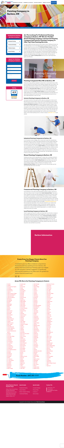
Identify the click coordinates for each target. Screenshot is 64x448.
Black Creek (49, 337)
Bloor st (48, 334)
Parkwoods (22, 316)
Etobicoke (35, 352)
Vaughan (9, 321)
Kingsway (35, 300)
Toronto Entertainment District (11, 331)
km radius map (15, 242)
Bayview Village (50, 347)
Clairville (48, 306)
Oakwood (22, 326)
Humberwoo (36, 317)
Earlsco (35, 365)
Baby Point (49, 353)
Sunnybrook (9, 353)
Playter (21, 312)
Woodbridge (9, 300)
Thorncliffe (9, 337)
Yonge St (9, 292)
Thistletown (9, 339)
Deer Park (49, 292)
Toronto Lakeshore (11, 328)
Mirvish (21, 352)
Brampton (49, 330)
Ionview (35, 314)
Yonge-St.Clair (10, 290)
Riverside (22, 293)
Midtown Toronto (23, 356)
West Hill (9, 316)
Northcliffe (22, 332)
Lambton (35, 293)
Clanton (48, 305)
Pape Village (22, 321)
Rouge (21, 288)
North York (22, 334)
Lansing (35, 292)
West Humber (10, 314)
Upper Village (9, 324)
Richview (22, 296)
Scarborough (22, 284)
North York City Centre (24, 333)
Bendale (48, 341)
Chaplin (48, 313)
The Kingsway (10, 341)
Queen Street (22, 305)
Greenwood (36, 334)
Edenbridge (36, 360)
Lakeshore (36, 294)
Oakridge (22, 329)
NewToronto (22, 339)
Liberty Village (36, 286)
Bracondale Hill (50, 332)
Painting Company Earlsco (25, 27)
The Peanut (9, 340)
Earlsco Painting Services (14, 27)
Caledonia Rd (49, 318)
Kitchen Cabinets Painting (24, 391)
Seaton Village (10, 368)
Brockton (48, 325)
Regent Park (22, 300)
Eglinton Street (36, 359)
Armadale (49, 357)
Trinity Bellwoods (10, 326)
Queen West (22, 304)
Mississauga (22, 351)
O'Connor (22, 330)
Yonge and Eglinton (11, 297)
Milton (21, 355)
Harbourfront (36, 329)
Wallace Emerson (10, 318)
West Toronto (9, 310)
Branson (48, 329)
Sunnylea (9, 352)
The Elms (9, 344)
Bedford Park (49, 344)
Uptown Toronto (10, 322)
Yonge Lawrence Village (12, 293)
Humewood (36, 316)
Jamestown (36, 312)
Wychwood (9, 298)
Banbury (48, 352)
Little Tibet (22, 368)
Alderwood (49, 361)
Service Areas (35, 393)
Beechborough (49, 343)
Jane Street (36, 310)
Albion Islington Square (51, 363)
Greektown (36, 336)
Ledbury (35, 288)
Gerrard (35, 341)
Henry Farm (36, 328)
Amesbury (49, 360)
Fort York (35, 343)
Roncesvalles (23, 290)
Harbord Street (36, 330)
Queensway (22, 302)
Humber (35, 321)
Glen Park (35, 340)
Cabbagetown (49, 321)
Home (7, 27)
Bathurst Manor (50, 351)
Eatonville (35, 361)
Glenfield (35, 339)
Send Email (50, 389)
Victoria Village (10, 320)
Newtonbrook (23, 340)
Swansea (9, 351)
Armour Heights (50, 356)
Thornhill (9, 334)
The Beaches (9, 348)
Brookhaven (49, 324)
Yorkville (8, 284)
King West (36, 302)
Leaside (35, 289)
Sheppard (9, 367)
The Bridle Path (10, 347)
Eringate (35, 353)
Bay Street (49, 349)
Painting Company (38, 2)
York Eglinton (9, 289)
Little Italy (35, 285)
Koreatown (36, 297)
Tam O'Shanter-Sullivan (11, 349)
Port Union (22, 309)
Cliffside (48, 302)
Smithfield (9, 363)
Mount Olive (22, 344)
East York (35, 363)
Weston (8, 309)
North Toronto (23, 336)
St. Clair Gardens (10, 360)
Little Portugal (36, 284)
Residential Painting (17, 2)
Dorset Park (49, 288)
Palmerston (22, 322)
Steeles (8, 357)
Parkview (22, 318)
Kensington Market (37, 305)
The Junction (9, 343)
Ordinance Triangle (24, 324)
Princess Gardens (23, 308)
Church (48, 310)
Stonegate (9, 356)
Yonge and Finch (10, 296)
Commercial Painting (28, 2)
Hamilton (35, 332)
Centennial (49, 314)
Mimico (21, 353)
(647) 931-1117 (53, 2)
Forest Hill (36, 344)
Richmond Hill (23, 297)
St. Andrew (9, 361)
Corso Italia (49, 298)
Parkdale (22, 320)
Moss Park (22, 347)
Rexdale (21, 298)
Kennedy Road (36, 306)
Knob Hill (35, 298)
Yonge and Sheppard (11, 294)
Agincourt (49, 365)
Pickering (22, 313)
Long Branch (22, 367)
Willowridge (9, 304)
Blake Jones (49, 336)
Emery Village (36, 356)
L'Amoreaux (36, 296)
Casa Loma (49, 316)
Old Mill (21, 325)
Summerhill (9, 355)
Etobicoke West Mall (38, 351)
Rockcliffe (22, 292)
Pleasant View (23, 310)
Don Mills (48, 290)
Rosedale (22, 289)
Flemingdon (36, 345)
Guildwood (36, 333)
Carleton (48, 317)
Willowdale (9, 305)
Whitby (8, 306)
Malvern (21, 364)
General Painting (46, 2)
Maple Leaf (22, 363)
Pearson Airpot (23, 314)
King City (35, 304)
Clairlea (48, 308)
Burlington (49, 322)
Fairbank (35, 349)
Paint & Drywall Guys (40, 401)
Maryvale (22, 357)
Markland (22, 360)
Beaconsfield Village (51, 345)
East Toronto (36, 364)
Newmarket (22, 341)
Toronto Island (10, 329)
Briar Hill (48, 328)
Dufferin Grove (36, 368)
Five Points (36, 347)
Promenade (22, 306)
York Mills (9, 288)
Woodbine (9, 301)
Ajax (47, 364)
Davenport (49, 294)
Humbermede (36, 318)
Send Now (14, 80)
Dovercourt (49, 286)
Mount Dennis (23, 345)
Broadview (49, 326)
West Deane (9, 317)
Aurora (48, 355)
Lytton (21, 365)
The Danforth (9, 345)
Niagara (21, 337)
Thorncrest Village (10, 336)
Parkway (22, 317)
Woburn (8, 302)
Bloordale (48, 333)
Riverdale (22, 294)
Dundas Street (36, 367)
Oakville (21, 328)
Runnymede (22, 286)
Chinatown (49, 312)
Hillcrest (35, 324)
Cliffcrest (48, 304)
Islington (35, 313)
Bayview (48, 348)
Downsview (49, 285)
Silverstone (9, 365)
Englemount (36, 355)
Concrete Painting (36, 387)
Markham (22, 361)
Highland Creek (37, 325)
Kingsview (36, 301)
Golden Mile (36, 337)
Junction (35, 309)
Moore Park (22, 349)
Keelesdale (36, 308)
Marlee (21, 359)
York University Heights (11, 286)
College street (49, 301)
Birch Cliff (49, 339)
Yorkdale (9, 285)
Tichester (9, 333)
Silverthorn (9, 364)
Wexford (8, 308)
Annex (48, 359)
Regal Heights (23, 301)
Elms (34, 357)
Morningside (22, 348)
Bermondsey (49, 340)
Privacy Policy (36, 389)
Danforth (48, 296)
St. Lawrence (9, 359)
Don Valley (49, 289)
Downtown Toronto (50, 284)
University (9, 325)
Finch (35, 348)
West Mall (9, 313)
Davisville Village (50, 293)
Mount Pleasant (23, 343)
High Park (35, 326)
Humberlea (36, 320)
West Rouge (9, 312)
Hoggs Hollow (36, 322)
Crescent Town (50, 297)
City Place (49, 309)
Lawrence (35, 290)
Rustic (21, 285)
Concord (48, 300)
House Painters (22, 389)
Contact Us (35, 391)
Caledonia (49, 320)
